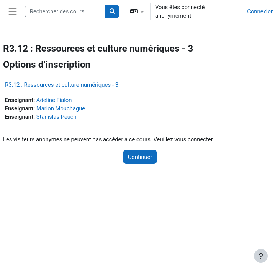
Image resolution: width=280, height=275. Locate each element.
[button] (136, 11)
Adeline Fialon (54, 100)
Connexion (260, 11)
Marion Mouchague (60, 108)
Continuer (140, 157)
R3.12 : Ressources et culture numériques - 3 (61, 84)
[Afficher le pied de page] (261, 256)
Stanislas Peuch (56, 116)
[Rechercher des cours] (65, 11)
